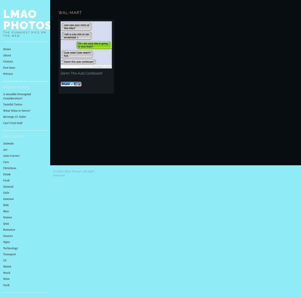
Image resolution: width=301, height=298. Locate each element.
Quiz (6, 223)
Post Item (9, 67)
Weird (7, 266)
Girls (6, 192)
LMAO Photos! (30, 19)
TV (5, 260)
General (8, 186)
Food (6, 180)
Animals (8, 143)
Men (6, 211)
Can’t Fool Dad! (13, 123)
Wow (6, 279)
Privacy (8, 74)
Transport (9, 254)
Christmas (9, 168)
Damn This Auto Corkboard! (82, 73)
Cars (6, 162)
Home (7, 49)
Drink (7, 174)
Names (7, 217)
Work (6, 273)
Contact (8, 61)
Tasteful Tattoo (12, 104)
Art (5, 150)
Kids (6, 205)
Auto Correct (11, 156)
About (7, 55)
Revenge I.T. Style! (14, 117)
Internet (8, 199)
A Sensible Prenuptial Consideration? (17, 96)
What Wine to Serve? (16, 110)
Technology (10, 248)
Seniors (8, 236)
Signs (6, 242)
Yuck (6, 285)
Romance (9, 229)
